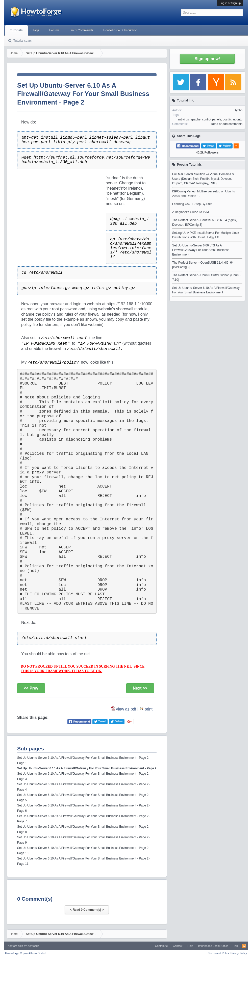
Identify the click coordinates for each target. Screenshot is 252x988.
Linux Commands (81, 30)
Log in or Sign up (230, 3)
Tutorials (16, 30)
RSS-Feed (244, 946)
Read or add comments (226, 124)
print (149, 709)
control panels (211, 119)
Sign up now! (207, 59)
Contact (177, 945)
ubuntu (237, 119)
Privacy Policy (238, 953)
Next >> (140, 688)
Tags (36, 30)
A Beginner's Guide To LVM (190, 212)
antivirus (183, 119)
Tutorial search (23, 40)
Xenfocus (33, 945)
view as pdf (126, 709)
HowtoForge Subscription (120, 30)
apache (195, 119)
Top (235, 945)
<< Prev (31, 688)
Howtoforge (25, 953)
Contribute (161, 945)
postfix (227, 119)
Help (190, 945)
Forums (54, 30)
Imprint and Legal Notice (213, 945)
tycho (238, 110)
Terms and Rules (218, 953)
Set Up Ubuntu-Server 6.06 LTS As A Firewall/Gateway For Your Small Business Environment (200, 250)
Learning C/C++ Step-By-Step (192, 204)
